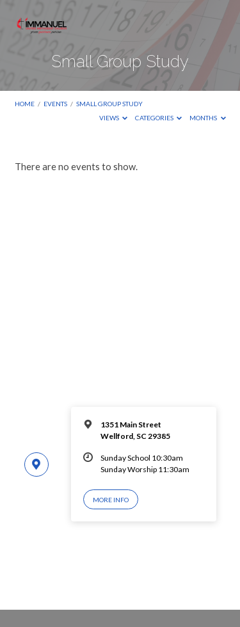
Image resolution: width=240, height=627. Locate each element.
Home (25, 103)
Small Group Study (109, 103)
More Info (111, 500)
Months (207, 118)
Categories (158, 118)
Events (55, 103)
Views (113, 118)
